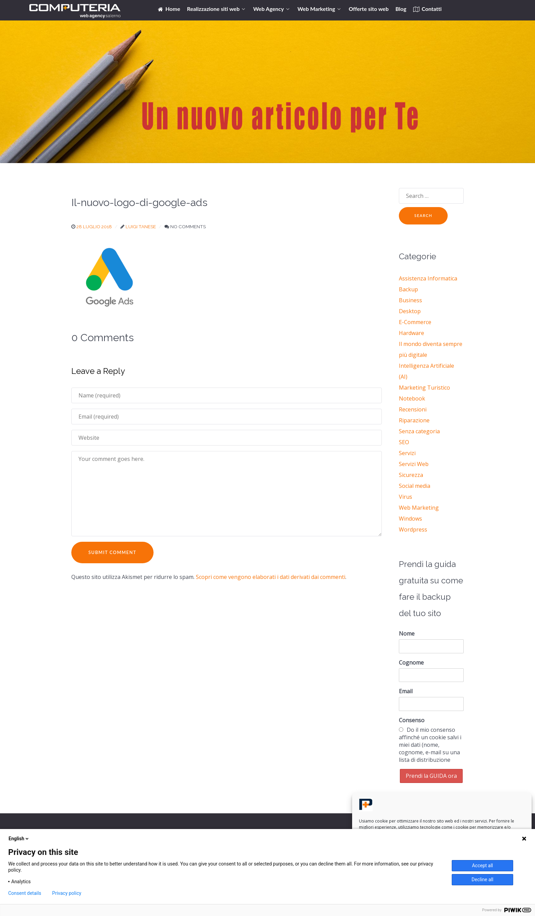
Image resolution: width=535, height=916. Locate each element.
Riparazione (414, 420)
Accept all (482, 865)
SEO (404, 442)
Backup (408, 289)
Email (406, 691)
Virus (405, 496)
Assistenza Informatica (428, 278)
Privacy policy (66, 893)
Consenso (411, 720)
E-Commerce (415, 322)
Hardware (411, 333)
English (19, 838)
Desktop (410, 311)
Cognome (411, 662)
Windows (410, 518)
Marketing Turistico (424, 387)
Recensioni (412, 409)
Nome (407, 633)
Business (410, 300)
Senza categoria (419, 431)
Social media (414, 486)
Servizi (407, 453)
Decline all (482, 879)
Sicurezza (411, 475)
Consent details (24, 893)
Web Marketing (419, 507)
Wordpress (413, 529)
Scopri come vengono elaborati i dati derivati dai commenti (270, 577)
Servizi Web (414, 464)
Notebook (412, 398)
